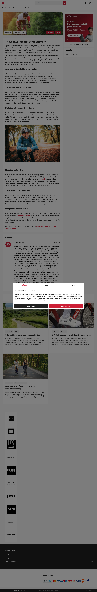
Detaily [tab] (47, 285)
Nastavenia (31, 306)
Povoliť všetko (66, 306)
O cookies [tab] (71, 285)
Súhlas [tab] (24, 285)
